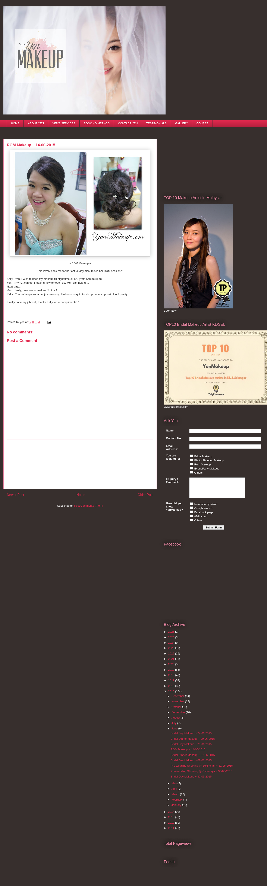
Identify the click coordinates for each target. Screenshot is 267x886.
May (175, 787)
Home (80, 495)
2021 (171, 662)
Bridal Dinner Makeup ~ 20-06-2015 (193, 742)
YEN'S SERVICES (63, 123)
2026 (171, 635)
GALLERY (181, 123)
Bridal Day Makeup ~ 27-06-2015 (191, 737)
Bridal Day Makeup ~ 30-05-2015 (191, 780)
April (175, 792)
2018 (171, 679)
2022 (171, 657)
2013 (171, 821)
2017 (171, 684)
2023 (171, 651)
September (179, 716)
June (175, 732)
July (174, 727)
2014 (171, 815)
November (178, 705)
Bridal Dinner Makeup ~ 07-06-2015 (193, 758)
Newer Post (15, 495)
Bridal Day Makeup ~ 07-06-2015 (191, 764)
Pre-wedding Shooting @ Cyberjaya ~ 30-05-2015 (201, 775)
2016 (171, 689)
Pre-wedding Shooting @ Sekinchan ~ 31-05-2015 (202, 769)
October (177, 710)
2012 (171, 826)
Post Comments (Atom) (88, 505)
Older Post (145, 495)
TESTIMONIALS (156, 123)
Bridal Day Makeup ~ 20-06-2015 (191, 748)
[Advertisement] (80, 464)
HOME (15, 123)
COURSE (202, 123)
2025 (171, 641)
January (177, 808)
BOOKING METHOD (97, 123)
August (176, 721)
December (178, 699)
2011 (171, 831)
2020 (171, 668)
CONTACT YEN (128, 123)
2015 (171, 695)
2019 (171, 673)
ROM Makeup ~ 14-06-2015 (188, 753)
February (177, 803)
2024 (171, 646)
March (176, 798)
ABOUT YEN (36, 123)
